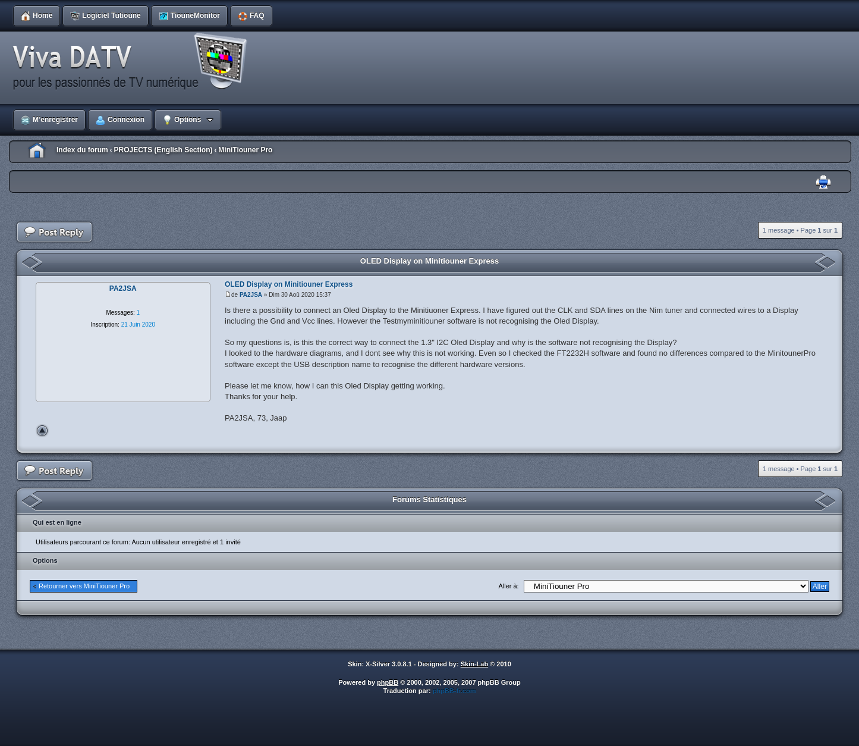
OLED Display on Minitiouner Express (429, 260)
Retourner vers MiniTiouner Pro (84, 586)
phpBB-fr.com (454, 690)
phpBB (387, 682)
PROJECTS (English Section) (163, 150)
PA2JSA (251, 294)
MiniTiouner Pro (245, 150)
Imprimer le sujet (823, 182)
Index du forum (82, 150)
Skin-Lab (474, 663)
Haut (42, 430)
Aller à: (508, 586)
